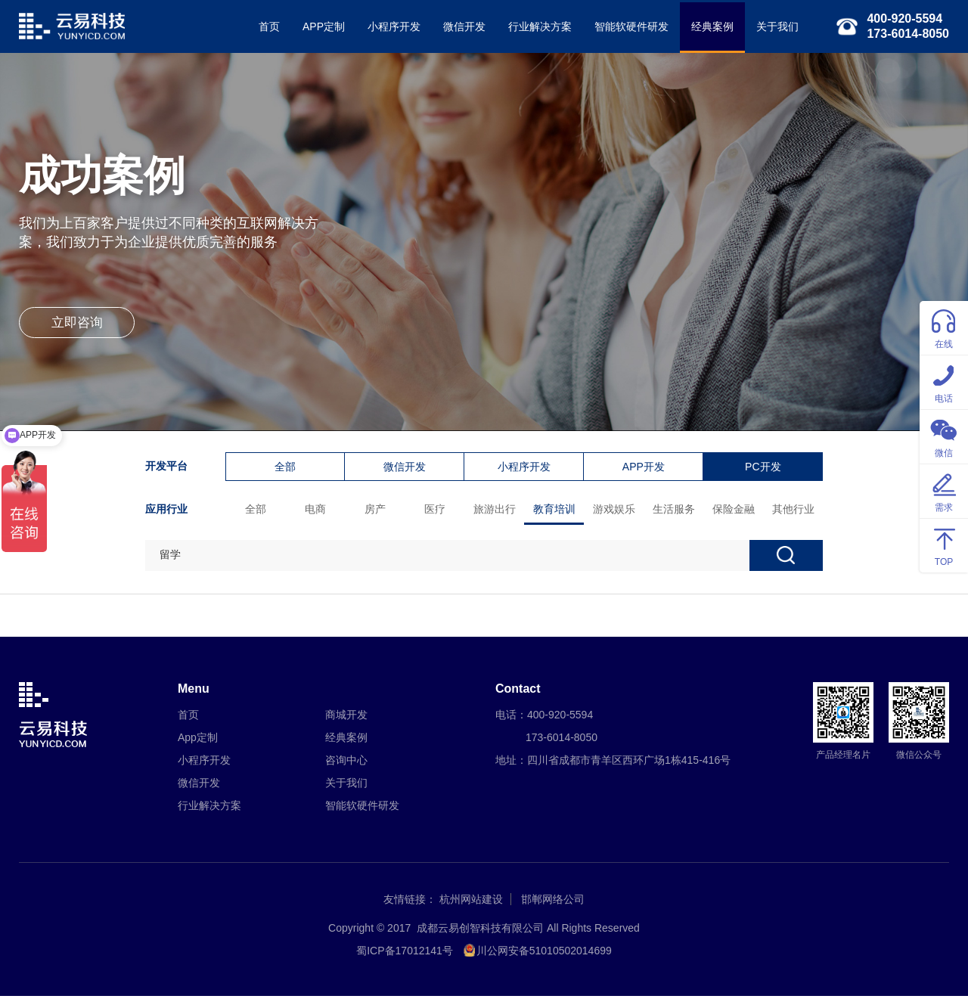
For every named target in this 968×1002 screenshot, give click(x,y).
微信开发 (460, 26)
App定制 (198, 743)
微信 (943, 436)
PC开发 (764, 468)
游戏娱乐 (615, 511)
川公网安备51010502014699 (544, 957)
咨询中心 (346, 766)
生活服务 (675, 511)
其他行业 (795, 511)
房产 (376, 511)
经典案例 (708, 26)
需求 (943, 490)
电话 (943, 381)
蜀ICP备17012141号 (404, 957)
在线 (943, 327)
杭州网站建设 (471, 905)
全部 (286, 468)
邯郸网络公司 (553, 905)
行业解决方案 (536, 26)
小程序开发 (390, 26)
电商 (316, 511)
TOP (943, 545)
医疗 (436, 511)
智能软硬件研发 (628, 26)
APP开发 (644, 468)
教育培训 (556, 511)
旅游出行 (496, 511)
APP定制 (320, 26)
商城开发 (346, 721)
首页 (265, 26)
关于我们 (773, 26)
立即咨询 (79, 328)
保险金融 (735, 511)
